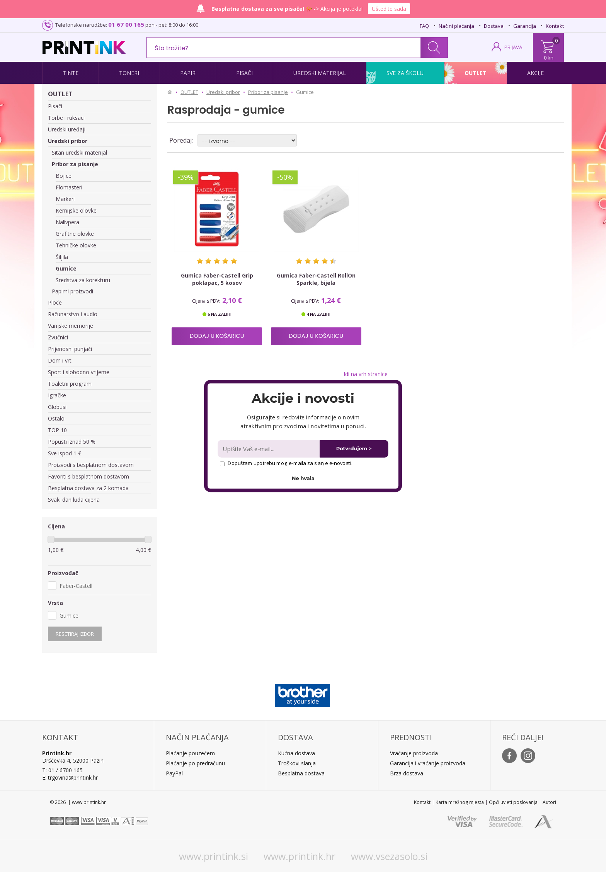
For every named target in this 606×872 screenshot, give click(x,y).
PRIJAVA (513, 47)
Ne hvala (303, 478)
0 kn (548, 57)
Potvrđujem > (354, 448)
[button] (303, 398)
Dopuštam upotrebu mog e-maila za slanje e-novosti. (286, 463)
